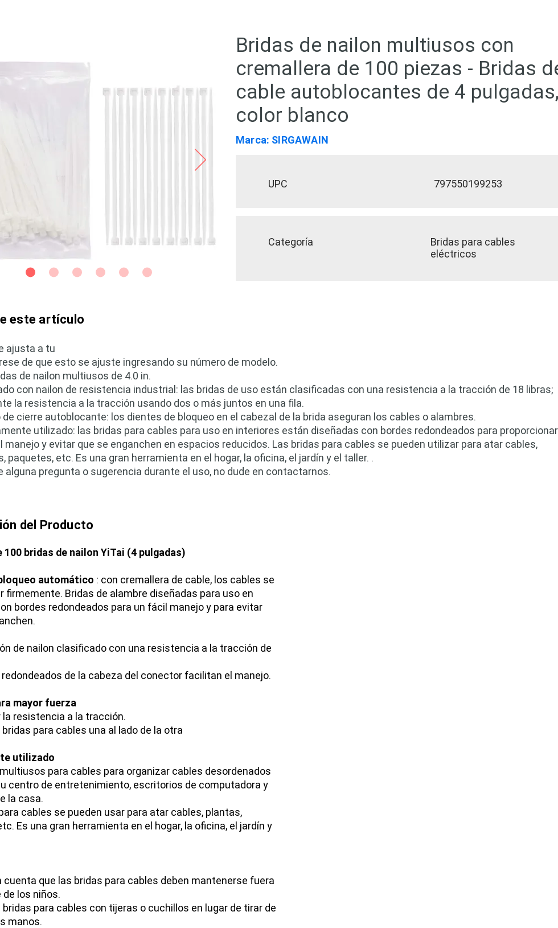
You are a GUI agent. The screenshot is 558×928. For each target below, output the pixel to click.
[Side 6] (147, 272)
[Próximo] (200, 161)
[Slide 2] (54, 272)
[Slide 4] (100, 272)
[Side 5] (124, 272)
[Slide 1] (30, 272)
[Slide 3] (77, 272)
